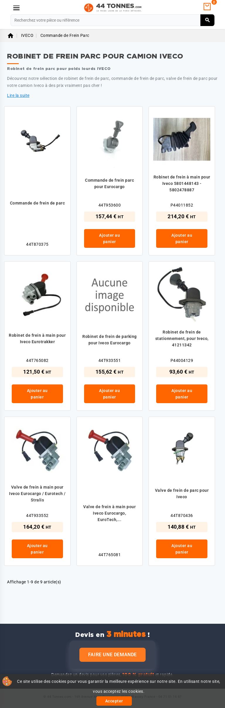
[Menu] (16, 8)
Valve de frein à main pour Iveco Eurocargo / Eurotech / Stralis (37, 493)
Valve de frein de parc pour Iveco (182, 493)
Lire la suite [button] (18, 95)
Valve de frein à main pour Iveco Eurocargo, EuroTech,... (109, 513)
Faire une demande (112, 654)
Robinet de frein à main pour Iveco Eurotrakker (37, 338)
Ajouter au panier (109, 238)
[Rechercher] (112, 20)
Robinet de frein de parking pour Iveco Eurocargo (109, 339)
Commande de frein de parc (37, 203)
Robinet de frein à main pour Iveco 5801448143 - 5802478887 (182, 183)
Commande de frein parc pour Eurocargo (109, 183)
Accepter (114, 701)
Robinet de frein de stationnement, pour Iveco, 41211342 (182, 338)
